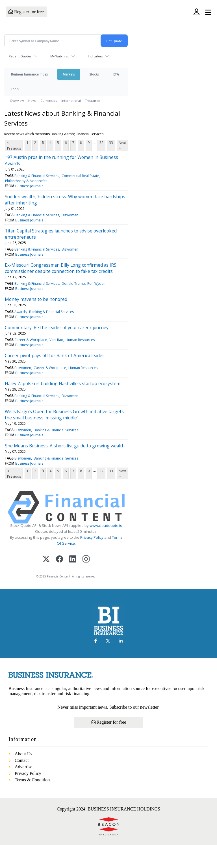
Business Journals (29, 186)
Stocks (94, 74)
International (71, 100)
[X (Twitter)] (46, 559)
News (32, 100)
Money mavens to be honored (36, 299)
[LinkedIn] (73, 559)
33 (111, 142)
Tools (14, 89)
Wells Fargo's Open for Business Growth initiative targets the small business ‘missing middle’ (64, 414)
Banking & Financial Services (36, 175)
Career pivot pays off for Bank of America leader (54, 355)
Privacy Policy (91, 537)
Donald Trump (73, 283)
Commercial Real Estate (80, 175)
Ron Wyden (96, 283)
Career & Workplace (30, 339)
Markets (69, 74)
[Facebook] (59, 559)
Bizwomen (70, 215)
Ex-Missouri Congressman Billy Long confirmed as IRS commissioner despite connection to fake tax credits (60, 268)
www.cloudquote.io (106, 525)
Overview (17, 100)
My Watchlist (59, 56)
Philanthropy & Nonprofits (26, 180)
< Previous (14, 145)
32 (101, 142)
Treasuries (92, 100)
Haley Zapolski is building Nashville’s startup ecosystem (62, 383)
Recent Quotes (20, 56)
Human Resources (80, 339)
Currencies (48, 100)
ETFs (116, 74)
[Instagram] (86, 559)
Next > (122, 145)
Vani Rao (56, 339)
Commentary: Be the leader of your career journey (56, 327)
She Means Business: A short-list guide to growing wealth (65, 446)
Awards (20, 311)
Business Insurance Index (29, 74)
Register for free (26, 11)
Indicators (95, 56)
